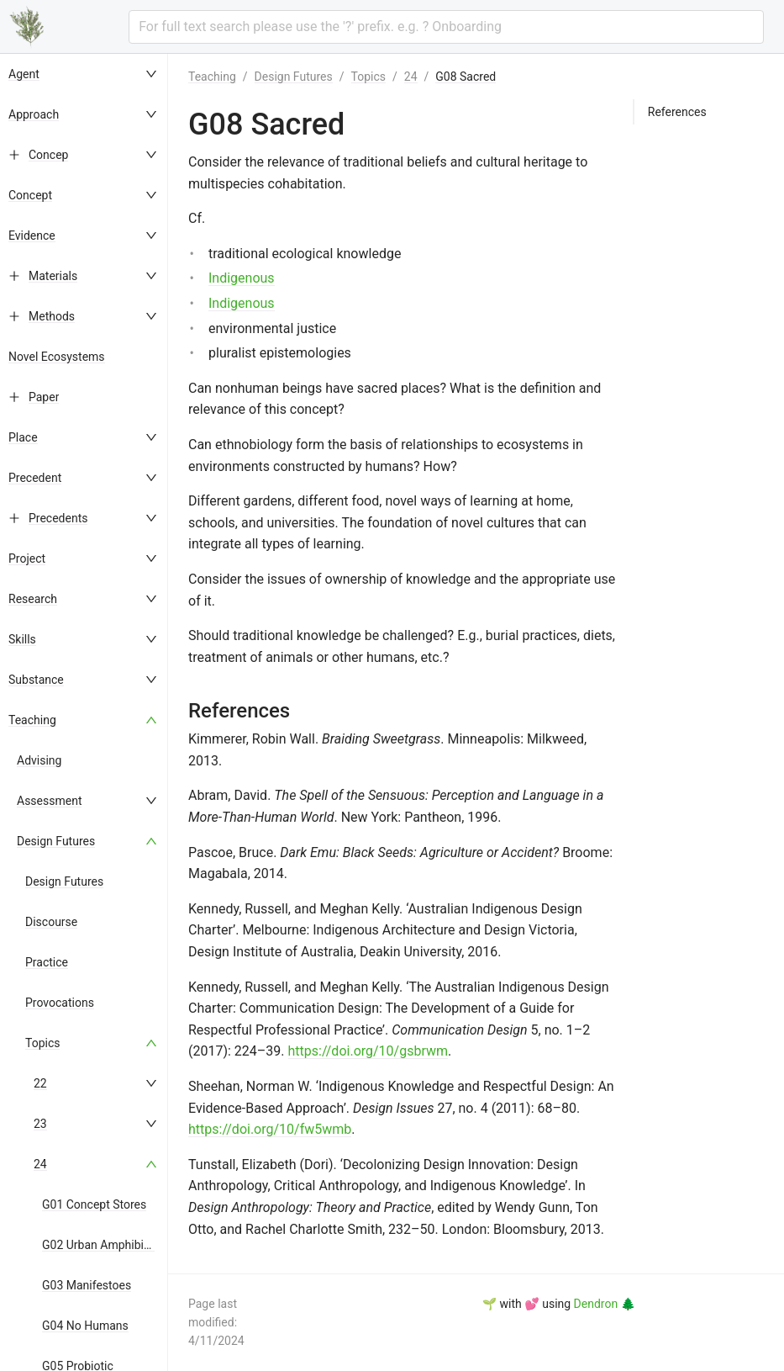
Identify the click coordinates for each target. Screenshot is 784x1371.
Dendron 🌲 (604, 1303)
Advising (39, 760)
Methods (52, 316)
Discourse (51, 922)
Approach (33, 114)
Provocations (59, 1002)
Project (26, 558)
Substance (36, 679)
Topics (42, 1043)
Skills (22, 639)
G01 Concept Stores (94, 1204)
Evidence (31, 235)
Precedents (58, 518)
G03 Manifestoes (86, 1285)
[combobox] (446, 27)
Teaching (32, 720)
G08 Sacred (465, 76)
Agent (23, 74)
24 (40, 1164)
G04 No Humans (85, 1325)
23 (40, 1123)
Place (23, 437)
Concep (48, 154)
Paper (44, 397)
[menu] (84, 712)
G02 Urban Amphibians (102, 1245)
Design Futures (56, 841)
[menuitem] (84, 74)
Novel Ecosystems (56, 356)
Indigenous (241, 278)
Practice (46, 962)
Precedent (34, 477)
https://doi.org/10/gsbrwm (368, 1051)
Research (32, 599)
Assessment (49, 800)
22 (40, 1083)
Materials (53, 276)
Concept (30, 195)
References (677, 112)
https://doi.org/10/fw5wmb (269, 1129)
